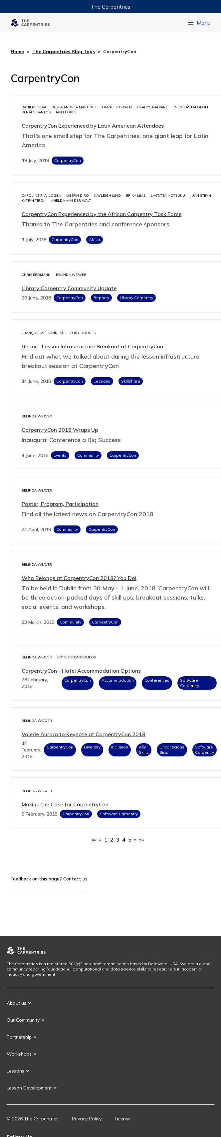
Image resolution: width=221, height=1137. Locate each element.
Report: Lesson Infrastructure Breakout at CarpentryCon (92, 346)
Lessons (102, 381)
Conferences (156, 680)
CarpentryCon (67, 160)
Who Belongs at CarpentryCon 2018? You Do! (79, 578)
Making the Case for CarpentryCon (65, 804)
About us (16, 1003)
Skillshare (130, 381)
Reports (101, 297)
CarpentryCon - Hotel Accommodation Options (81, 670)
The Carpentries (110, 6)
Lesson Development (29, 1088)
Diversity (92, 746)
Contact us (75, 879)
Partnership (19, 1037)
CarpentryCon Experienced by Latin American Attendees (93, 125)
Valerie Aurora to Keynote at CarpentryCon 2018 (83, 734)
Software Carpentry (189, 683)
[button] (94, 839)
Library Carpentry (136, 297)
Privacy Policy (87, 1119)
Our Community (23, 1020)
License (123, 1119)
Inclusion (119, 746)
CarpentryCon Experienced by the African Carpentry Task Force (101, 214)
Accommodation (118, 680)
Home (17, 52)
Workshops (19, 1054)
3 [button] (117, 839)
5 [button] (129, 839)
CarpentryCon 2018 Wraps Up (60, 429)
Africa (94, 239)
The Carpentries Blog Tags (63, 52)
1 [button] (106, 839)
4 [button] (123, 839)
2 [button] (111, 839)
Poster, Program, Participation (60, 504)
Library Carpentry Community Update (69, 288)
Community (88, 455)
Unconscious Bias (171, 749)
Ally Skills (144, 749)
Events (60, 455)
